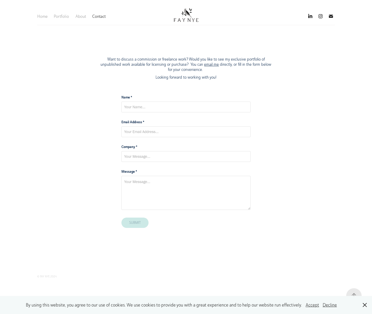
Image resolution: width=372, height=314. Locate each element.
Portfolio (61, 16)
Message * (129, 171)
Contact (99, 16)
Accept (312, 305)
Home (42, 16)
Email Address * (132, 122)
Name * (126, 97)
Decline (330, 305)
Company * (129, 146)
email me (211, 64)
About (80, 16)
